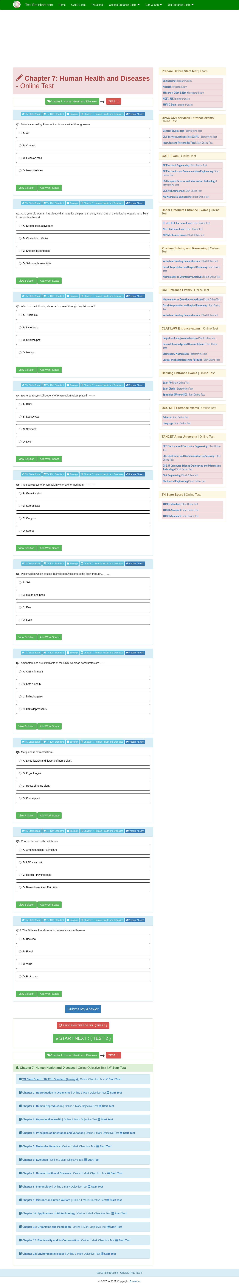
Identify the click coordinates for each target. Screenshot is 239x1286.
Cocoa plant (29, 798)
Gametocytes (30, 493)
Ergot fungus (30, 773)
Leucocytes (29, 416)
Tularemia (28, 314)
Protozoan (28, 976)
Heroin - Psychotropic (35, 874)
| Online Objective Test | (73, 1067)
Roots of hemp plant (34, 785)
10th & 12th (153, 4)
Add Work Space (49, 187)
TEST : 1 (113, 101)
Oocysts (27, 518)
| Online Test (179, 156)
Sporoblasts (29, 505)
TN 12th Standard (54, 114)
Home (62, 4)
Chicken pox (30, 339)
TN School (97, 4)
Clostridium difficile (33, 238)
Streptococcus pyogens (36, 225)
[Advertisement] (119, 39)
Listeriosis (28, 327)
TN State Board (31, 114)
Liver (25, 441)
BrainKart (135, 1281)
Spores (26, 530)
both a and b (30, 684)
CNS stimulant (31, 671)
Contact (27, 145)
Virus (25, 963)
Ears (25, 607)
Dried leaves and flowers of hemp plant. (45, 760)
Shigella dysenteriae (34, 250)
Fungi (26, 951)
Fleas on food (30, 157)
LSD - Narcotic (31, 862)
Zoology (72, 114)
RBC (25, 404)
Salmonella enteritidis (35, 263)
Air (24, 132)
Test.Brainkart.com (39, 5)
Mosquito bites (31, 170)
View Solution (26, 187)
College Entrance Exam (124, 4)
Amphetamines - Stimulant (38, 849)
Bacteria (27, 938)
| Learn (185, 71)
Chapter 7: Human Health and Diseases (72, 101)
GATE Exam (78, 4)
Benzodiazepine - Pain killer (38, 887)
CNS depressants (33, 709)
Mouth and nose (32, 594)
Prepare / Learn (135, 114)
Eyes (25, 619)
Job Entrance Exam (181, 4)
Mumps (27, 352)
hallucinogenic (31, 696)
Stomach (27, 429)
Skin (25, 582)
